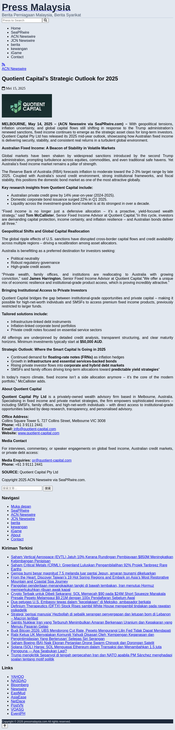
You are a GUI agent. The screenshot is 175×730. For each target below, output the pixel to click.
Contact (17, 57)
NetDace (18, 701)
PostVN (17, 705)
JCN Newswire (23, 40)
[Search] (45, 20)
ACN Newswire (23, 36)
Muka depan (21, 506)
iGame (16, 53)
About (16, 535)
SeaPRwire (20, 32)
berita (15, 45)
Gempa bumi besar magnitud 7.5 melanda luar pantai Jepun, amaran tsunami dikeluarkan (83, 573)
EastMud (18, 693)
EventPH (18, 713)
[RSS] (3, 65)
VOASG (17, 709)
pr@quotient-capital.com (52, 460)
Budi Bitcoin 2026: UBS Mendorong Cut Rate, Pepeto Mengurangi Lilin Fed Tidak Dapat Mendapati (91, 630)
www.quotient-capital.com (38, 433)
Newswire (19, 689)
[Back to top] (5, 725)
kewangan (19, 49)
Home (16, 28)
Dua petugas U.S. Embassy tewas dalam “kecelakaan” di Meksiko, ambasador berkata (81, 602)
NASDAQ (18, 681)
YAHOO (17, 677)
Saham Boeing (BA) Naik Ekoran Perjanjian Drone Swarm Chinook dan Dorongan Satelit (82, 643)
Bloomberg (19, 685)
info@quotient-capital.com (34, 429)
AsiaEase (18, 697)
